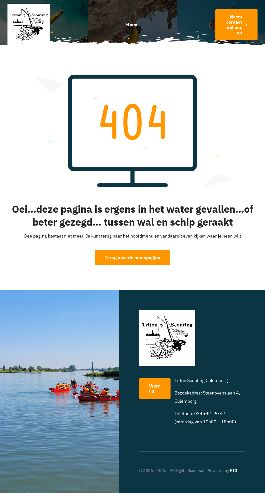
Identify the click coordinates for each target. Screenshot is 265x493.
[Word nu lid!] (236, 24)
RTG (233, 470)
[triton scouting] (28, 6)
